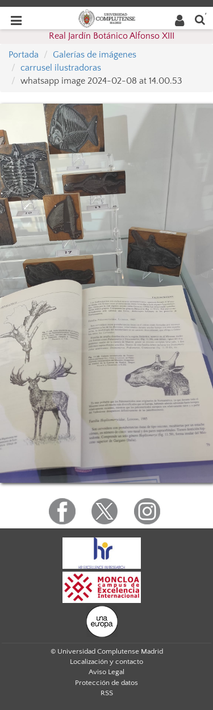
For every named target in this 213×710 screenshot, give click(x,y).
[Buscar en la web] (200, 19)
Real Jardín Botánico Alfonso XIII (111, 36)
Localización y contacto (106, 662)
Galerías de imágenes (94, 55)
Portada (24, 55)
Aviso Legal (106, 672)
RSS (107, 693)
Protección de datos (106, 683)
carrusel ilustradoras (60, 68)
